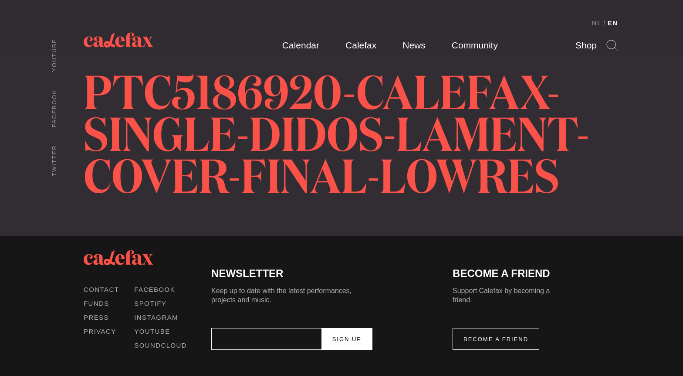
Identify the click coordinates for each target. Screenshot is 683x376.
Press (96, 317)
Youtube (54, 55)
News (414, 45)
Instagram (156, 317)
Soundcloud (160, 345)
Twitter (54, 160)
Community (475, 45)
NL (597, 23)
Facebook (54, 108)
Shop (586, 45)
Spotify (150, 303)
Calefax (360, 45)
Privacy (100, 331)
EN (613, 23)
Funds (96, 303)
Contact (101, 289)
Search (612, 45)
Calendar (300, 45)
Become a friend (495, 339)
